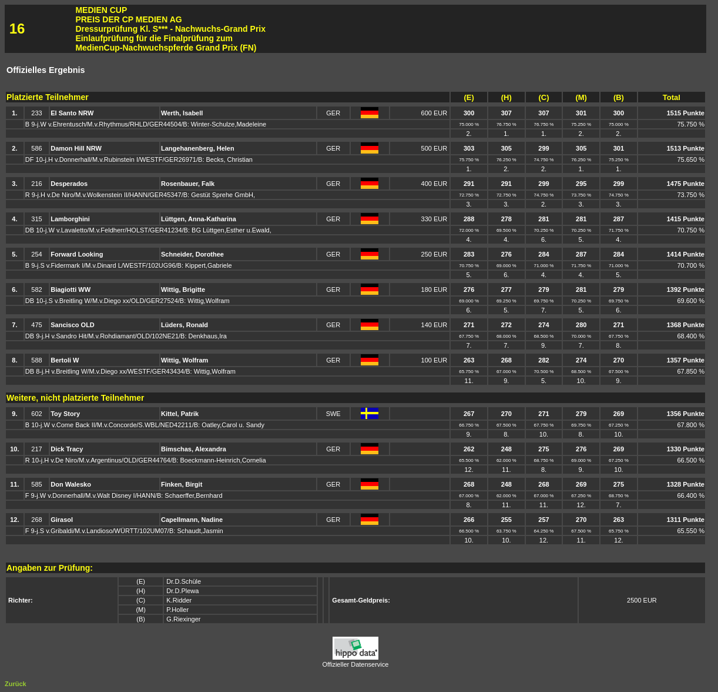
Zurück (15, 683)
